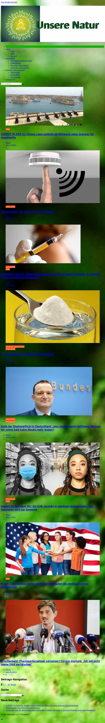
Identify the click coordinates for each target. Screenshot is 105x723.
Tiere (12, 51)
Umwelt (13, 56)
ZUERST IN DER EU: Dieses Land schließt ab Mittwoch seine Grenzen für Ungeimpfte (42, 705)
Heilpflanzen (15, 63)
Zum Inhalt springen (9, 2)
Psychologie (15, 77)
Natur (8, 49)
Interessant (10, 79)
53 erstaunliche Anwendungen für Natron (27, 354)
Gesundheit (10, 58)
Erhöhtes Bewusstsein (15, 70)
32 (9, 684)
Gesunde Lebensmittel (19, 68)
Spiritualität (15, 75)
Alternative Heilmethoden (21, 60)
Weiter (13, 684)
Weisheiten (15, 72)
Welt (12, 53)
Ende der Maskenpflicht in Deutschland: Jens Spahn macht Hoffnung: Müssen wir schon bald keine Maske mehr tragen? (51, 428)
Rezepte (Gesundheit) (19, 65)
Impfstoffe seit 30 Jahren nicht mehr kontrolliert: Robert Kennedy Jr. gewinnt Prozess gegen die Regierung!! (50, 710)
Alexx (8, 142)
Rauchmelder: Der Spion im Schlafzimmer (27, 211)
